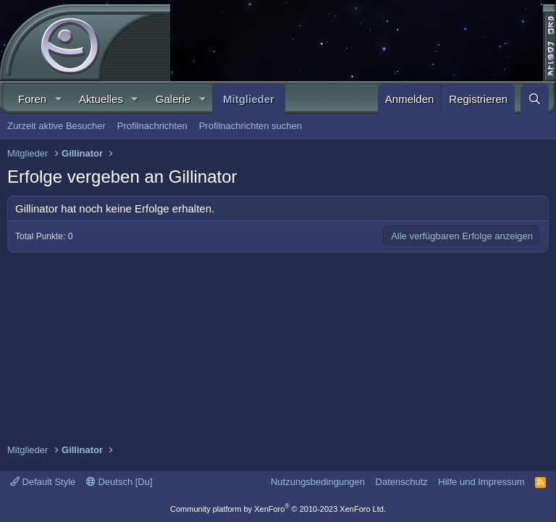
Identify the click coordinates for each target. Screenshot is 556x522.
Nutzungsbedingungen (318, 481)
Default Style (42, 481)
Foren (32, 99)
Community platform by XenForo (278, 509)
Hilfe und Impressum (481, 481)
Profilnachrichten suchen (250, 125)
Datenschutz (402, 481)
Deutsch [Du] (119, 481)
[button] (58, 99)
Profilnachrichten (152, 125)
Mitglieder (248, 99)
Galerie (173, 99)
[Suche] (535, 99)
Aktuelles (101, 99)
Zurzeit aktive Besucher (56, 125)
